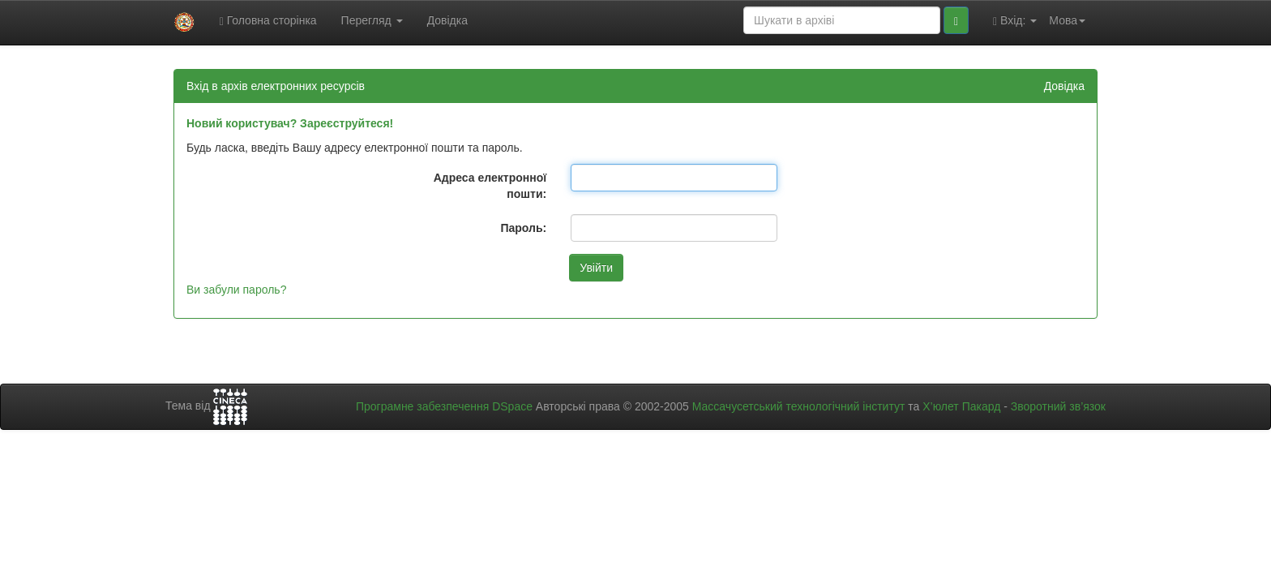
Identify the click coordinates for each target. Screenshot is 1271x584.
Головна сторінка (268, 21)
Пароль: (523, 227)
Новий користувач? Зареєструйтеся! (289, 123)
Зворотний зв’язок (1058, 406)
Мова (1067, 20)
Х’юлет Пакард (961, 406)
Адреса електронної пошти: (490, 185)
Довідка (447, 20)
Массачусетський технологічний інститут (798, 406)
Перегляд (372, 20)
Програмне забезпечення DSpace (444, 406)
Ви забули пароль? (236, 289)
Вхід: (1015, 21)
